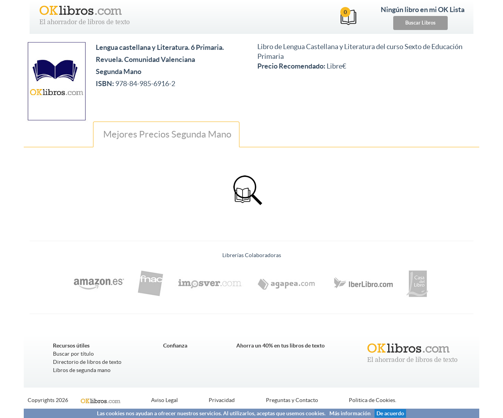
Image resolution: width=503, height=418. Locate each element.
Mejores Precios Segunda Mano (166, 134)
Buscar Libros (420, 23)
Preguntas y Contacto (292, 400)
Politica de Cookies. (372, 400)
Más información (350, 413)
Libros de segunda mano (82, 370)
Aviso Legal (164, 400)
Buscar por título (73, 354)
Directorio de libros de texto (87, 362)
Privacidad (222, 400)
